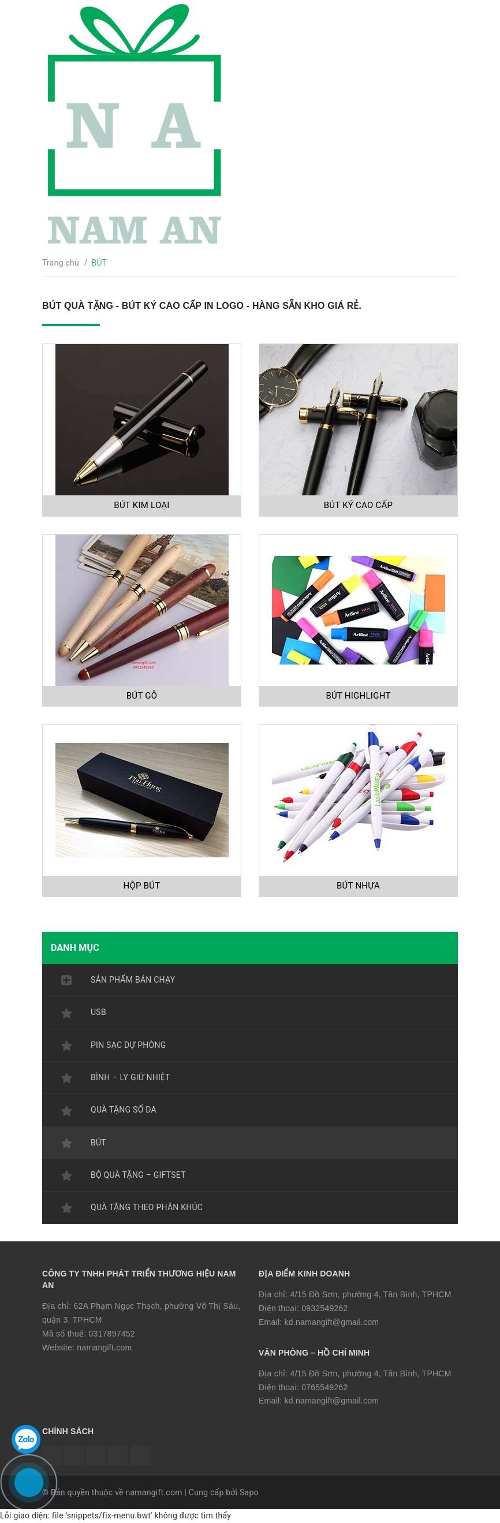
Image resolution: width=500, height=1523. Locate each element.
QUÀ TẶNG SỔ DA (123, 1109)
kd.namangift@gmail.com (332, 1322)
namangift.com (104, 1347)
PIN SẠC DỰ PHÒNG (128, 1045)
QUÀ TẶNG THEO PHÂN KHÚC (147, 1207)
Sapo (249, 1492)
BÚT (98, 1142)
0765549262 (324, 1387)
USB (98, 1012)
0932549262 (324, 1308)
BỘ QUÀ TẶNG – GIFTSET (138, 1174)
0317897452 (111, 1333)
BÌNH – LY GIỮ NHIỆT (130, 1077)
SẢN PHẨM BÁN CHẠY (133, 979)
